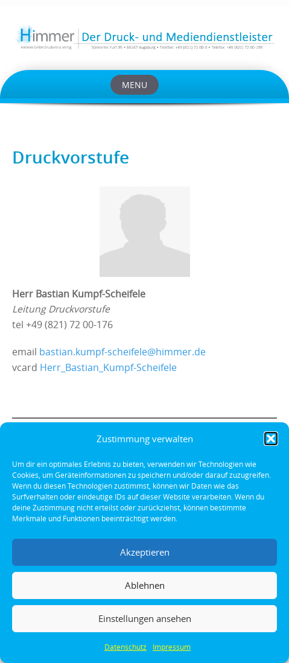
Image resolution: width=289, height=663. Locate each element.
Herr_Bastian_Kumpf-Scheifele (108, 367)
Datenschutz (125, 647)
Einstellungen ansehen (144, 618)
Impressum (172, 647)
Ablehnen (145, 585)
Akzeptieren (145, 552)
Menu (134, 84)
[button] (271, 439)
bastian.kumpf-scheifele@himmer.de (122, 352)
